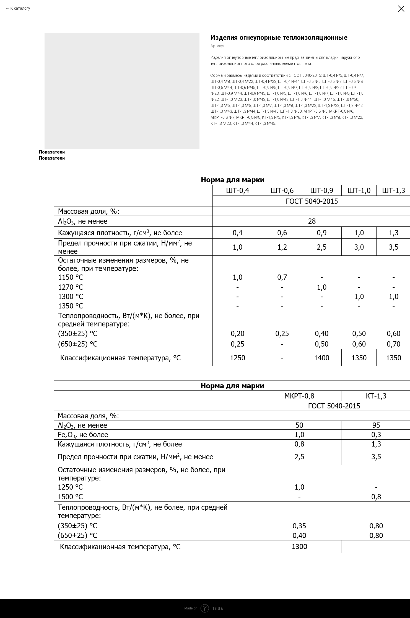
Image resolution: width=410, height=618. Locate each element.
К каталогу (20, 8)
